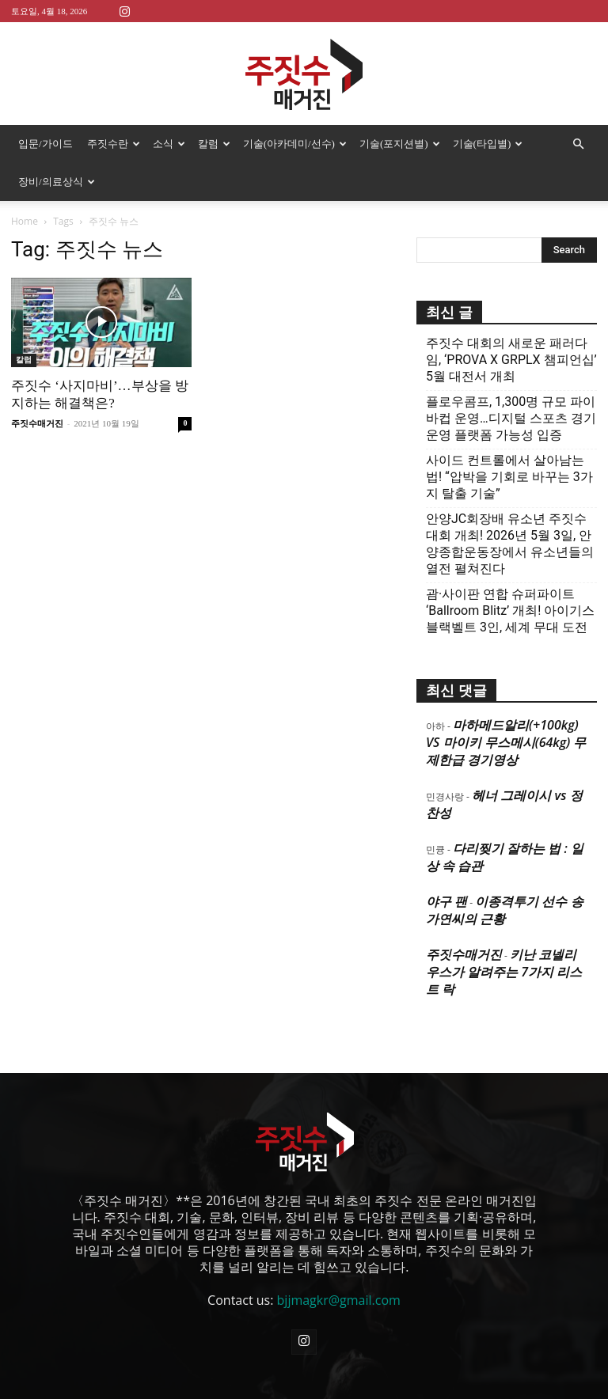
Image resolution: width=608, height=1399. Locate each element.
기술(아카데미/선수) (295, 144)
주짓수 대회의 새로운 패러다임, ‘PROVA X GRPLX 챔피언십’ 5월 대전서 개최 (511, 360)
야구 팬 (446, 901)
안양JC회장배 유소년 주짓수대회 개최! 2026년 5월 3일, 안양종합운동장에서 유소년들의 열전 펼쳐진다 (510, 543)
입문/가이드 (45, 144)
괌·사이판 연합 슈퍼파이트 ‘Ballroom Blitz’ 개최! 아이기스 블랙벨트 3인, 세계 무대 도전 (510, 610)
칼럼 (214, 144)
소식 (169, 144)
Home (24, 221)
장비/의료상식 (56, 182)
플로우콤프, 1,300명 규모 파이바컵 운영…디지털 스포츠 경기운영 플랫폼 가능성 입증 (511, 418)
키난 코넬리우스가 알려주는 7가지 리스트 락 (504, 972)
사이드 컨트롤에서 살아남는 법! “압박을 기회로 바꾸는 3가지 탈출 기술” (509, 477)
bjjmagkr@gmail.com (339, 1300)
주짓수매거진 (37, 423)
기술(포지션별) (399, 144)
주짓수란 (113, 144)
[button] (578, 144)
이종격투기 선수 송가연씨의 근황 (504, 910)
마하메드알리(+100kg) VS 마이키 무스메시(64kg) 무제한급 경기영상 (506, 742)
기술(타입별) (488, 144)
